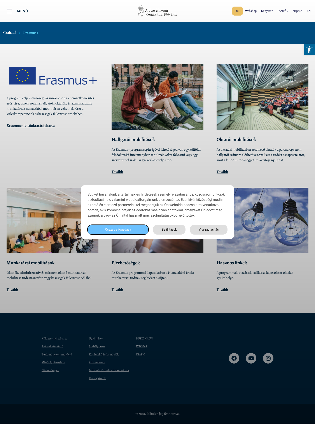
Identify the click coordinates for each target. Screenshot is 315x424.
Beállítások (168, 229)
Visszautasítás (208, 229)
